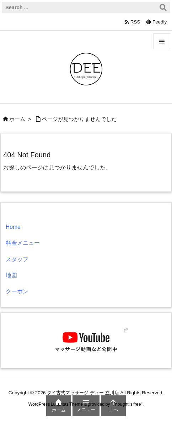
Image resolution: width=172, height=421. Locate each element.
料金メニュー (23, 243)
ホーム (17, 119)
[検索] (163, 7)
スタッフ (17, 259)
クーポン (17, 291)
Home (13, 227)
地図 (11, 275)
